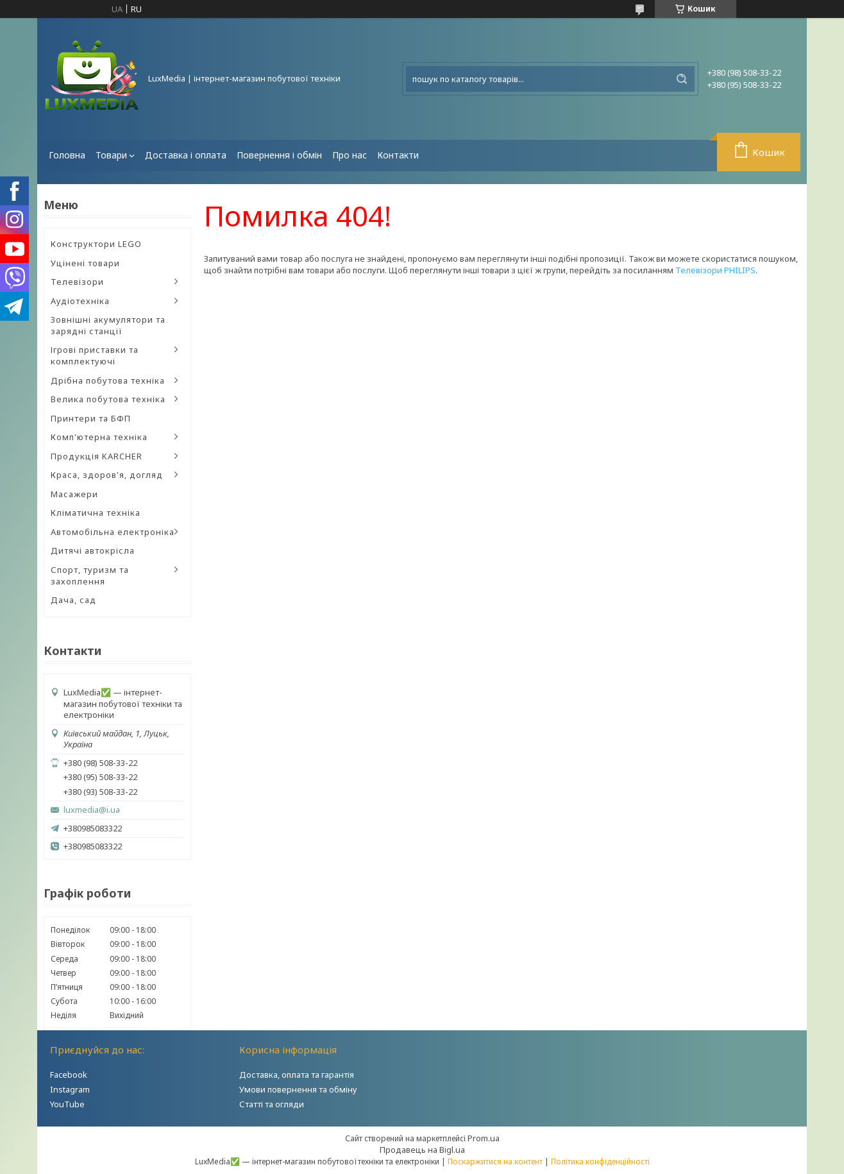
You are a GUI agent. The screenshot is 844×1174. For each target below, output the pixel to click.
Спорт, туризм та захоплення (90, 575)
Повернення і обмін (279, 155)
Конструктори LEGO (96, 244)
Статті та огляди (271, 1104)
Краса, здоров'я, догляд (107, 475)
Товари (111, 155)
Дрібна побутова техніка (108, 380)
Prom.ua (484, 1138)
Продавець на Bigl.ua (422, 1149)
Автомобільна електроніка (112, 532)
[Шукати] (682, 79)
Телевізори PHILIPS (715, 270)
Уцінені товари (85, 263)
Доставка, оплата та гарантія (296, 1074)
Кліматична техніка (95, 512)
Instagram (70, 1089)
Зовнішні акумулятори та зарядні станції (108, 325)
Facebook (68, 1074)
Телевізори (77, 281)
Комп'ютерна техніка (99, 437)
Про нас (349, 155)
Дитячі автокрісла (93, 550)
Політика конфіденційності (600, 1161)
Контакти (398, 155)
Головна (67, 155)
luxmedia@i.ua (91, 809)
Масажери (74, 494)
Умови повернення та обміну (298, 1089)
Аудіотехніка (80, 301)
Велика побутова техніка (108, 399)
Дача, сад (73, 600)
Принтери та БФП (91, 418)
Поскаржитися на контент (495, 1161)
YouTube (67, 1104)
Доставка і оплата (185, 155)
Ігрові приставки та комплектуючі (95, 355)
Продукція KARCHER (96, 456)
